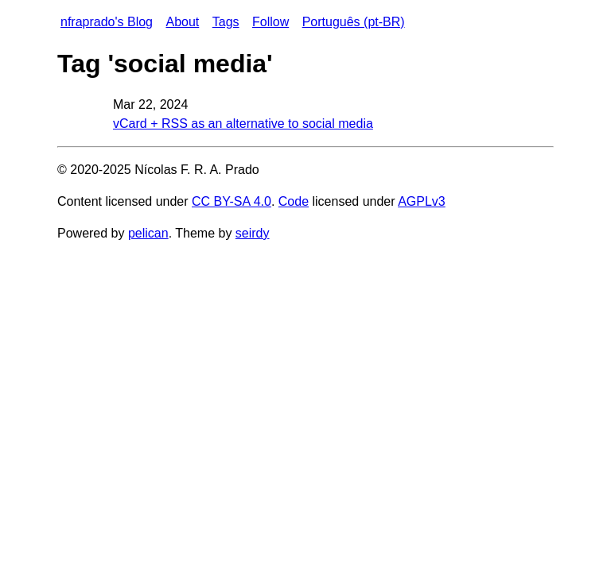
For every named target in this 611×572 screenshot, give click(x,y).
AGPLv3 (422, 201)
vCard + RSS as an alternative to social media (243, 123)
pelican (148, 233)
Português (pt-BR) (353, 22)
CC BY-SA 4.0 (231, 201)
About (182, 22)
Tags (225, 22)
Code (293, 201)
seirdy (252, 233)
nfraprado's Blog (106, 22)
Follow (270, 22)
